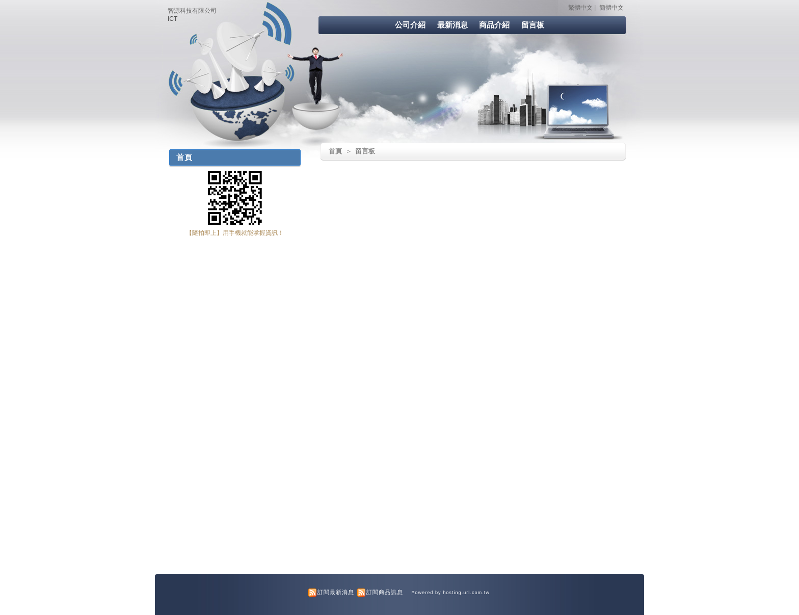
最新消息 (452, 24)
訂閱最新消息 (335, 592)
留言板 (532, 24)
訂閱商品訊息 (384, 592)
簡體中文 (611, 7)
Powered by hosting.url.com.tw (450, 592)
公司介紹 (410, 24)
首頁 (335, 151)
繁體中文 (580, 7)
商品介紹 (494, 24)
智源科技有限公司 (192, 10)
